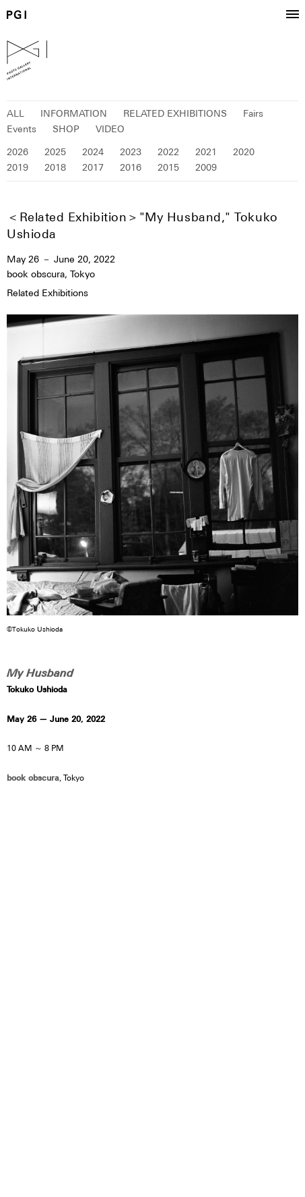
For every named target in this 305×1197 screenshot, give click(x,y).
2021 (206, 151)
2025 (55, 151)
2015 (168, 167)
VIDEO (110, 128)
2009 (206, 167)
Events (21, 128)
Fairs (253, 113)
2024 (93, 151)
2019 (17, 167)
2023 (130, 151)
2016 (130, 167)
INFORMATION (73, 113)
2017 (93, 167)
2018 (55, 167)
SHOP (66, 128)
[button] (292, 15)
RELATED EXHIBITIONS (175, 113)
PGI (16, 14)
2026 (17, 151)
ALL (15, 113)
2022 (168, 151)
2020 (244, 151)
